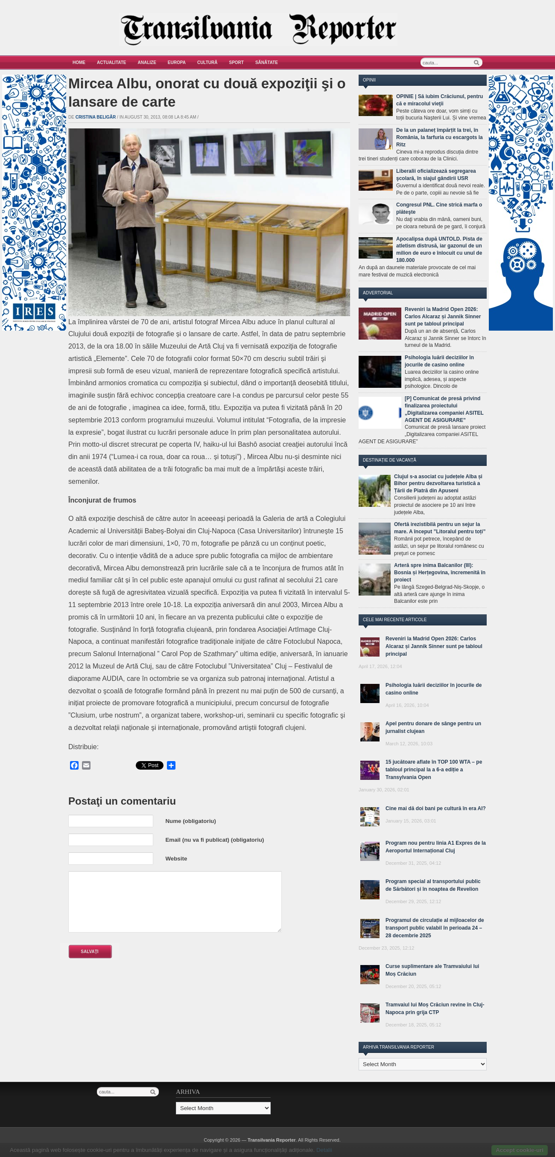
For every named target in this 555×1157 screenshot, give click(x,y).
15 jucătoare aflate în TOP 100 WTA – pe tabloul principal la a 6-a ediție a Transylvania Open (434, 769)
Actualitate (111, 62)
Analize (147, 62)
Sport (236, 62)
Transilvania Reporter (272, 1139)
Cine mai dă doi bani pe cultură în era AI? (436, 808)
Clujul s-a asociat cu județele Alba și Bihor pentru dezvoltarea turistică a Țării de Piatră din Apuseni (438, 484)
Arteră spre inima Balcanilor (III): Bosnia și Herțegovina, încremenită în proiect (439, 572)
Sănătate (266, 62)
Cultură (207, 62)
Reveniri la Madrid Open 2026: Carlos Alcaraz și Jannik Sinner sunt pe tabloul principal (443, 316)
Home (79, 62)
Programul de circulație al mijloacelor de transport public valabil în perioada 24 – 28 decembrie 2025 (435, 928)
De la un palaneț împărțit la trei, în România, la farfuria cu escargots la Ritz (439, 137)
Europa (177, 62)
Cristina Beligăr (96, 117)
